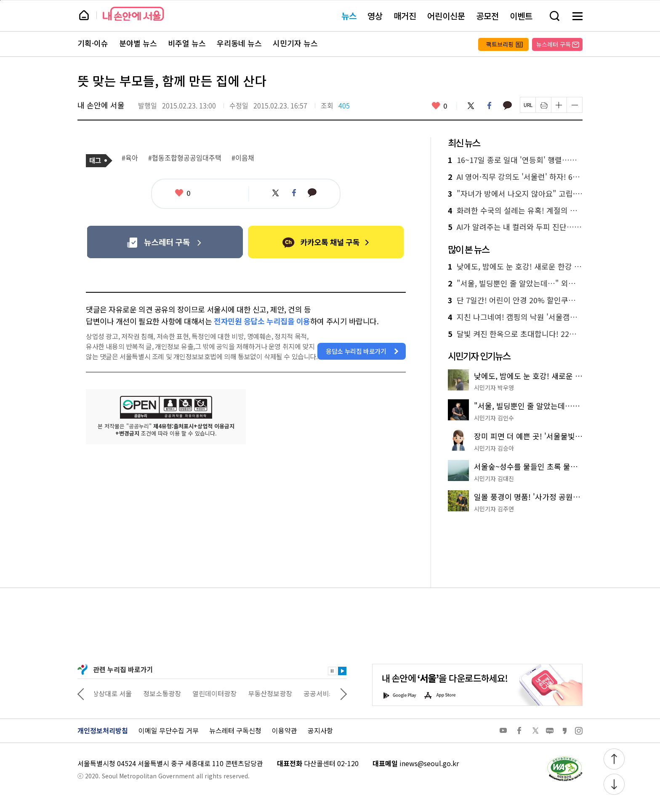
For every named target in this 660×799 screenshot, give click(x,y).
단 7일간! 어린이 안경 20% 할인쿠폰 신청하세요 (515, 300)
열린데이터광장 (216, 693)
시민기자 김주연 (494, 509)
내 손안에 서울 (133, 14)
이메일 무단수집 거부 (168, 730)
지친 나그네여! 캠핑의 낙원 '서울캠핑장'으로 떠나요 (515, 317)
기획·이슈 (92, 43)
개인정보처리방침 (102, 730)
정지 (332, 671)
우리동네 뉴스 (239, 43)
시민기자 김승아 (494, 448)
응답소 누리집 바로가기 (356, 351)
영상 (375, 16)
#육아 (130, 158)
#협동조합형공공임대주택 (184, 158)
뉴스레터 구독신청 (235, 730)
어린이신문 (446, 16)
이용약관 (284, 730)
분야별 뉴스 (138, 43)
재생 (342, 671)
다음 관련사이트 (343, 693)
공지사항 (320, 730)
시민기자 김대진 (494, 478)
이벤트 (521, 16)
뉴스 (349, 16)
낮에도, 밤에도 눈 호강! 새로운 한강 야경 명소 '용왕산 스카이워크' (515, 266)
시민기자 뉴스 (295, 43)
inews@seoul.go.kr (429, 763)
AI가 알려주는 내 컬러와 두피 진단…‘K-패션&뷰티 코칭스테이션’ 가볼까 (515, 227)
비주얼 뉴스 (187, 43)
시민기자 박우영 (494, 387)
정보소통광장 (164, 693)
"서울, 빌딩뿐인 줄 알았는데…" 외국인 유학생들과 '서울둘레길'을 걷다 (515, 283)
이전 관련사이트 (80, 693)
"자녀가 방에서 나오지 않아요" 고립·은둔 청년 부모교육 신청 (515, 194)
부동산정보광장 (272, 693)
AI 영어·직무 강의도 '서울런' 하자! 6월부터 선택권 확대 (515, 177)
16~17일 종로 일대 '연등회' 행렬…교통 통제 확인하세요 (515, 160)
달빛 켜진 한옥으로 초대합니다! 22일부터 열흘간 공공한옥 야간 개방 (515, 334)
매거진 (405, 16)
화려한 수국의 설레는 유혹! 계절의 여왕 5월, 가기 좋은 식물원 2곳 (515, 210)
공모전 (487, 16)
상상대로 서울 (114, 693)
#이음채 (243, 158)
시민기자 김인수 (494, 418)
